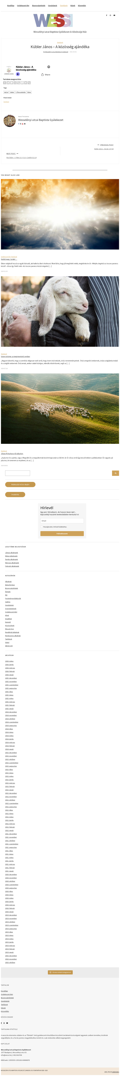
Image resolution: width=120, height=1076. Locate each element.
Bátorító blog (10, 585)
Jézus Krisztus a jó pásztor (12, 453)
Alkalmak (8, 581)
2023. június (9, 773)
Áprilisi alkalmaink (11, 559)
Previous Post (60, 147)
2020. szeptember (11, 885)
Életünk (7, 592)
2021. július (9, 851)
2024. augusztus (11, 725)
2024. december (11, 712)
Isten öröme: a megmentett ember (15, 356)
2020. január (9, 912)
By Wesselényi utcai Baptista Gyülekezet (55, 52)
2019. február (10, 949)
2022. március (10, 824)
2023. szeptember (11, 763)
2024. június (9, 732)
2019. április (9, 942)
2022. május (9, 817)
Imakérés (15, 494)
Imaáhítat (8, 619)
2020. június (9, 895)
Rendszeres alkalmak (13, 636)
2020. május (9, 898)
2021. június (9, 854)
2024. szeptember (11, 722)
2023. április (9, 780)
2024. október (10, 719)
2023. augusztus (11, 766)
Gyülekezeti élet (23, 6)
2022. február (10, 827)
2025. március (10, 702)
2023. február (10, 786)
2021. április (9, 861)
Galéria (7, 602)
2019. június (9, 935)
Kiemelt (8, 622)
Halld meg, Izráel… (9, 259)
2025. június (9, 695)
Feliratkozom (62, 533)
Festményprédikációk (13, 598)
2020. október (10, 881)
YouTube (7, 1023)
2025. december (11, 678)
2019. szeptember (11, 925)
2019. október (10, 922)
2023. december (11, 753)
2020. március (10, 905)
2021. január (9, 871)
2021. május (9, 857)
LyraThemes (115, 1072)
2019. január (9, 952)
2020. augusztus (11, 888)
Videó (7, 642)
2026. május (9, 661)
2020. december (11, 874)
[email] (62, 520)
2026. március (10, 668)
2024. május (9, 736)
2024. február (10, 746)
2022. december (11, 793)
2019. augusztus (11, 929)
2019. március (10, 945)
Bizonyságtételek (38, 6)
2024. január (9, 749)
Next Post (60, 155)
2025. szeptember (11, 685)
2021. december (11, 834)
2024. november (11, 715)
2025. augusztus (11, 688)
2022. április (9, 820)
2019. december (11, 915)
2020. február (10, 908)
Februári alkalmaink (12, 566)
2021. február (10, 868)
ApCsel (6, 92)
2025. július (9, 692)
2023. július (9, 769)
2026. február (10, 671)
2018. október (10, 962)
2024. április (9, 739)
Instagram (4, 1023)
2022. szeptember (11, 803)
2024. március (10, 742)
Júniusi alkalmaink (11, 553)
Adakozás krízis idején (20, 484)
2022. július (9, 810)
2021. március (10, 864)
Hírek (7, 615)
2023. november (11, 756)
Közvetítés (82, 6)
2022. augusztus (11, 807)
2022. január (9, 830)
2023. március (10, 783)
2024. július (9, 729)
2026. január (9, 675)
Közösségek (9, 625)
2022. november (11, 797)
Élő (6, 595)
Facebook (1, 1023)
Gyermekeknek (10, 609)
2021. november (11, 837)
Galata (12, 92)
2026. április (9, 664)
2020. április (9, 901)
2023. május (9, 776)
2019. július (9, 932)
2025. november (11, 681)
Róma (29, 92)
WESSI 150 (9, 646)
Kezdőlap (10, 6)
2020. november (11, 878)
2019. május (9, 939)
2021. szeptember (11, 844)
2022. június (9, 813)
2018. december (11, 956)
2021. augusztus (11, 847)
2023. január (9, 790)
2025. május (9, 698)
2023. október (10, 759)
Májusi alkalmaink (11, 556)
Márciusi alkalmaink (12, 563)
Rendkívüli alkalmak (12, 632)
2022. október (10, 800)
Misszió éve (9, 629)
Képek (72, 6)
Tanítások (64, 6)
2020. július (9, 891)
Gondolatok (52, 6)
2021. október (10, 841)
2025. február (10, 705)
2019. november (11, 918)
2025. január (9, 709)
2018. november (11, 959)
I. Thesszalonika (21, 92)
